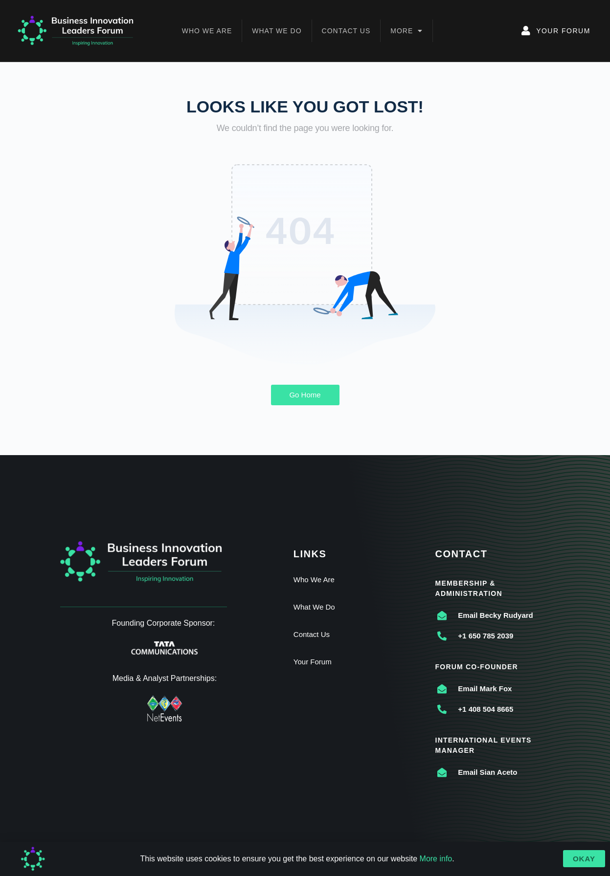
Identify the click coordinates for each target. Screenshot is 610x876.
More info (436, 858)
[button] (584, 858)
